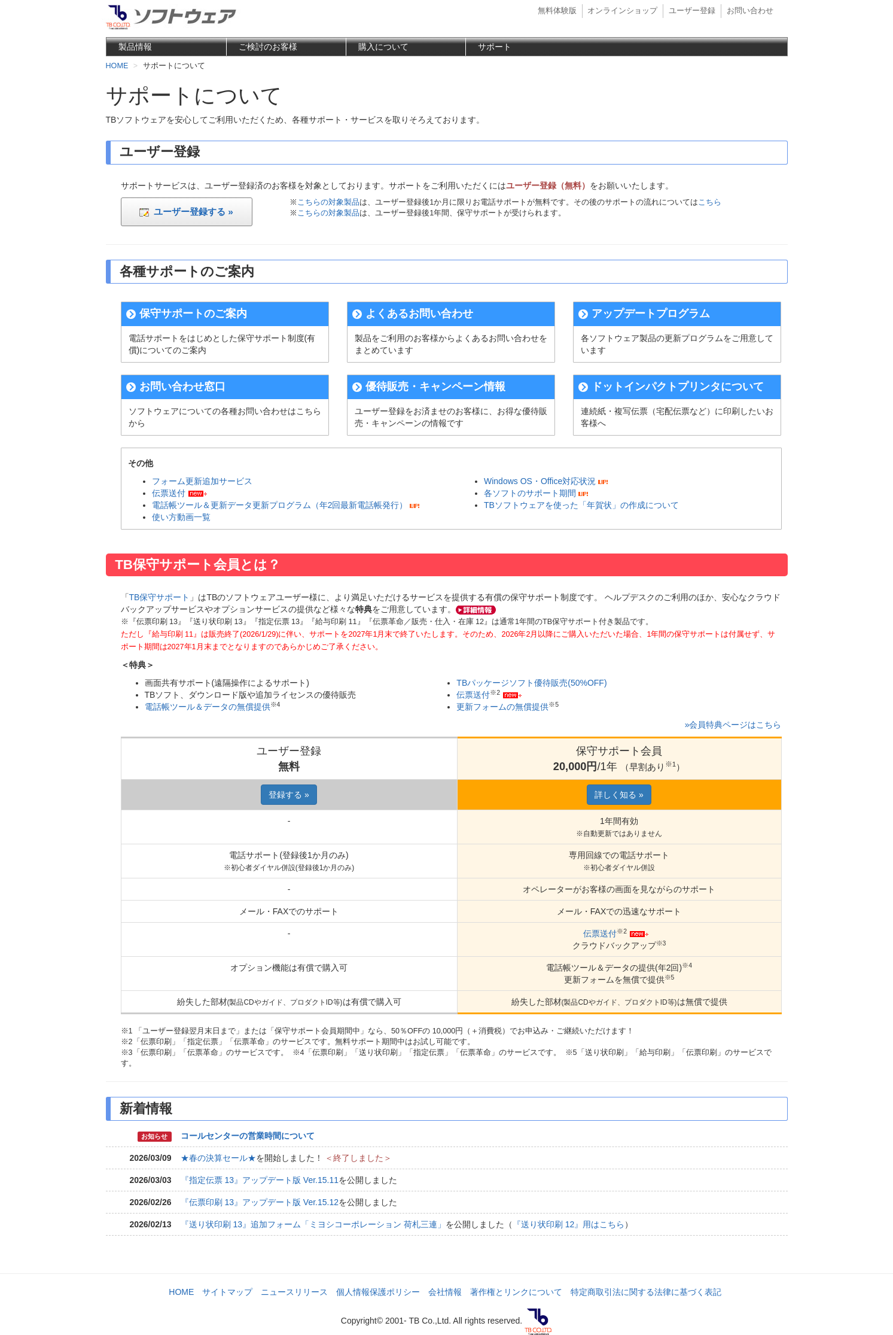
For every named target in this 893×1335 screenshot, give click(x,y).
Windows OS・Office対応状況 (540, 481)
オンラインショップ (622, 11)
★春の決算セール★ (218, 1158)
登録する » (289, 794)
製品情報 (135, 46)
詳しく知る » (619, 794)
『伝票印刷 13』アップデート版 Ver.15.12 (260, 1202)
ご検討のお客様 (268, 46)
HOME (181, 1292)
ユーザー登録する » (186, 211)
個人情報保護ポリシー (378, 1292)
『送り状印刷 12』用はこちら (568, 1224)
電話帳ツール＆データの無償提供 (207, 706)
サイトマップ (227, 1292)
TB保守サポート (159, 597)
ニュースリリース (294, 1292)
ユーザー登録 (692, 11)
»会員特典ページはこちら (733, 724)
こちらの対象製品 (328, 202)
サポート (494, 46)
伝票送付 (168, 493)
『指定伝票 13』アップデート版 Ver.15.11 (260, 1180)
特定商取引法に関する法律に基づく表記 (646, 1292)
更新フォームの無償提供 (502, 706)
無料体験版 (557, 11)
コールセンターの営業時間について (248, 1136)
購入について (383, 46)
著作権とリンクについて (516, 1292)
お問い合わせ (750, 11)
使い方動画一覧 (181, 517)
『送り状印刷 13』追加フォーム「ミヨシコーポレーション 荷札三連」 (313, 1224)
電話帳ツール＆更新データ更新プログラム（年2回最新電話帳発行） (280, 505)
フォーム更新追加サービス (202, 481)
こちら (709, 202)
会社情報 (445, 1292)
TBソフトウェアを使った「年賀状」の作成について (581, 505)
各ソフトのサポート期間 (530, 493)
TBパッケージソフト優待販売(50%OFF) (531, 683)
